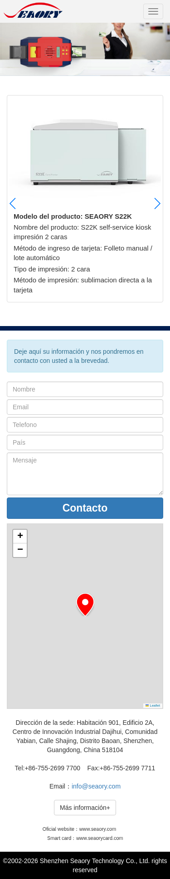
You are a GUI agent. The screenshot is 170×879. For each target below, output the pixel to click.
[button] (157, 203)
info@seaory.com (96, 786)
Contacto (85, 508)
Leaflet (153, 705)
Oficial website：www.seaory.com (80, 829)
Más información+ (85, 807)
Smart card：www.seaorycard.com (85, 838)
